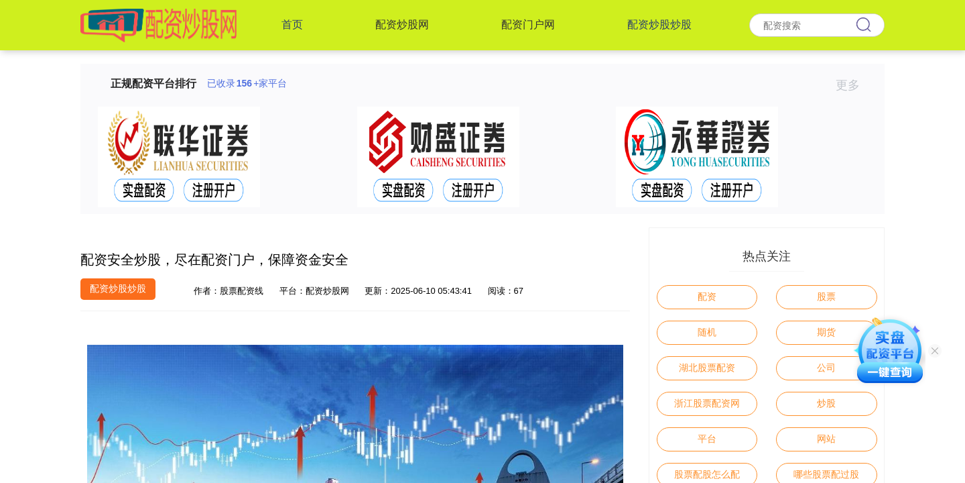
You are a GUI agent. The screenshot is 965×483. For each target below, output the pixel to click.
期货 (826, 332)
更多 (853, 85)
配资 (707, 296)
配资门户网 (528, 24)
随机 (707, 332)
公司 (826, 367)
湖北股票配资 (707, 367)
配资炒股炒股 (659, 24)
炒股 (826, 403)
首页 (292, 24)
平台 (707, 438)
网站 (826, 438)
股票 (826, 296)
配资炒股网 (402, 24)
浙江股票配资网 (707, 403)
